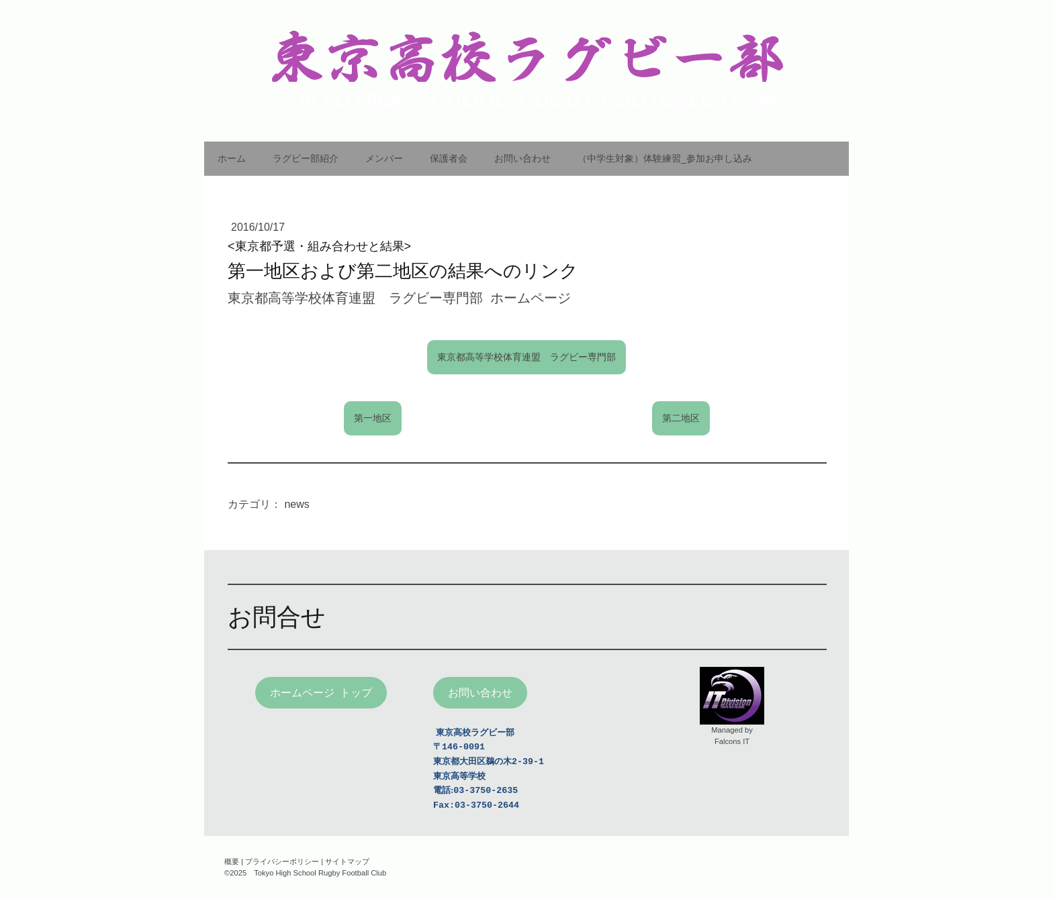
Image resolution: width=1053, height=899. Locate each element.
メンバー (384, 158)
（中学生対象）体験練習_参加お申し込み (665, 158)
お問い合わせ (522, 158)
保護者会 (448, 158)
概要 (231, 861)
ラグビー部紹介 (305, 158)
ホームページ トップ (321, 692)
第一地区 (373, 418)
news (296, 504)
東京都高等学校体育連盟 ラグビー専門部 (526, 357)
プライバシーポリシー (282, 861)
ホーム (232, 158)
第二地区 (681, 418)
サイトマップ (347, 861)
